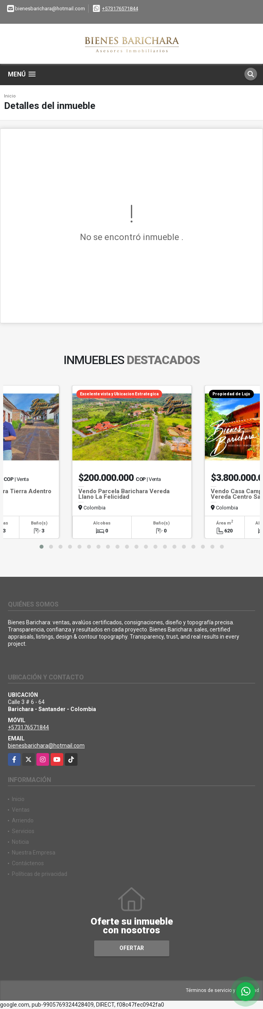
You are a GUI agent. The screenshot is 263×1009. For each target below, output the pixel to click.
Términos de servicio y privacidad (222, 990)
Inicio (10, 96)
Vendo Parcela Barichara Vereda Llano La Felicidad (124, 494)
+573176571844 (120, 8)
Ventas (21, 810)
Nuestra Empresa (33, 852)
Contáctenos (28, 863)
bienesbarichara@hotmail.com (46, 745)
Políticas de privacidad (39, 874)
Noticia (20, 842)
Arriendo (23, 820)
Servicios (23, 831)
